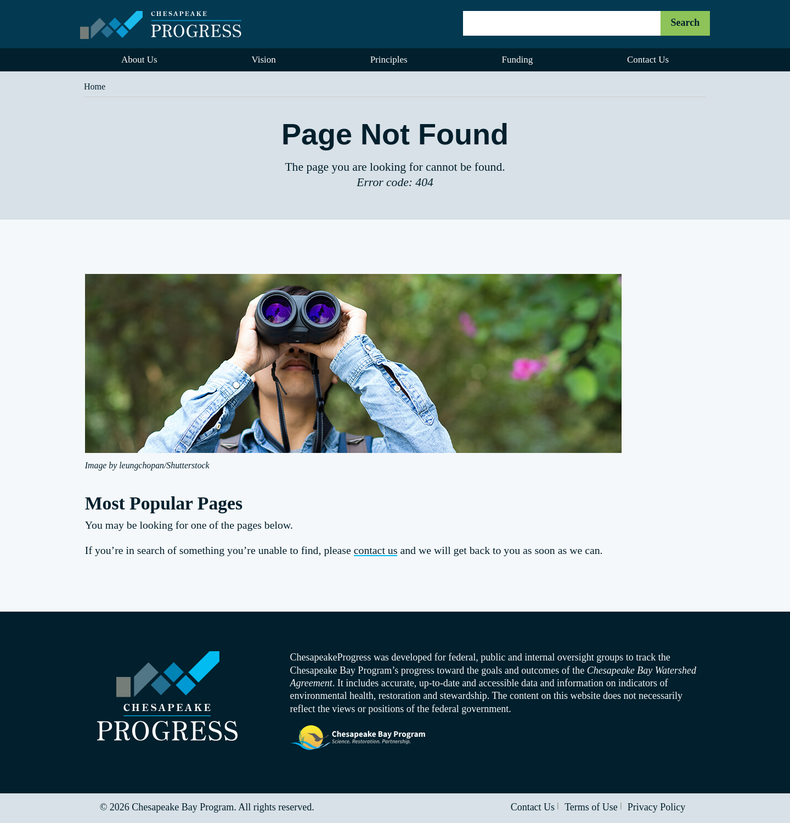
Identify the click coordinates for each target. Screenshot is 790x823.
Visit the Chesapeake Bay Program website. (358, 738)
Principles (389, 59)
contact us (376, 550)
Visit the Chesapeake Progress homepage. (167, 696)
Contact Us (648, 59)
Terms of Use (591, 807)
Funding (517, 59)
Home (94, 86)
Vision (263, 59)
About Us (139, 59)
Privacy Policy (657, 807)
